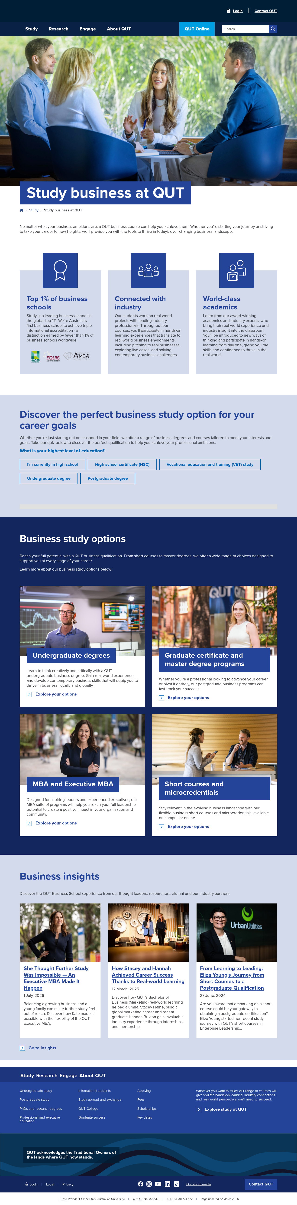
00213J (153, 1198)
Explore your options (56, 694)
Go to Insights (42, 1048)
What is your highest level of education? (62, 451)
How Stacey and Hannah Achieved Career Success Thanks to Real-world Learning (148, 975)
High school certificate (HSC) (122, 464)
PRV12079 (89, 1198)
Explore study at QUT (226, 1108)
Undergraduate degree (49, 478)
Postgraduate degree (108, 478)
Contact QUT (261, 1183)
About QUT (112, 1075)
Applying (144, 1090)
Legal (50, 1183)
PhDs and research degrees (41, 1108)
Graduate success (91, 1117)
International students (94, 1090)
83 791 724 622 (183, 1198)
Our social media (198, 1183)
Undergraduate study (36, 1090)
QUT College (88, 1108)
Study (34, 210)
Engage (83, 1075)
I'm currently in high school (52, 464)
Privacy (68, 1183)
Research (56, 1075)
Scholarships (147, 1108)
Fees (141, 1099)
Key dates (144, 1117)
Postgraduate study (34, 1099)
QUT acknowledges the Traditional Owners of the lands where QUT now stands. (71, 1154)
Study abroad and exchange (99, 1099)
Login (238, 11)
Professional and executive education (40, 1119)
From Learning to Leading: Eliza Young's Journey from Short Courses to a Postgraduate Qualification (232, 978)
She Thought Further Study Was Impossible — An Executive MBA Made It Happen (56, 978)
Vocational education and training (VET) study (210, 464)
